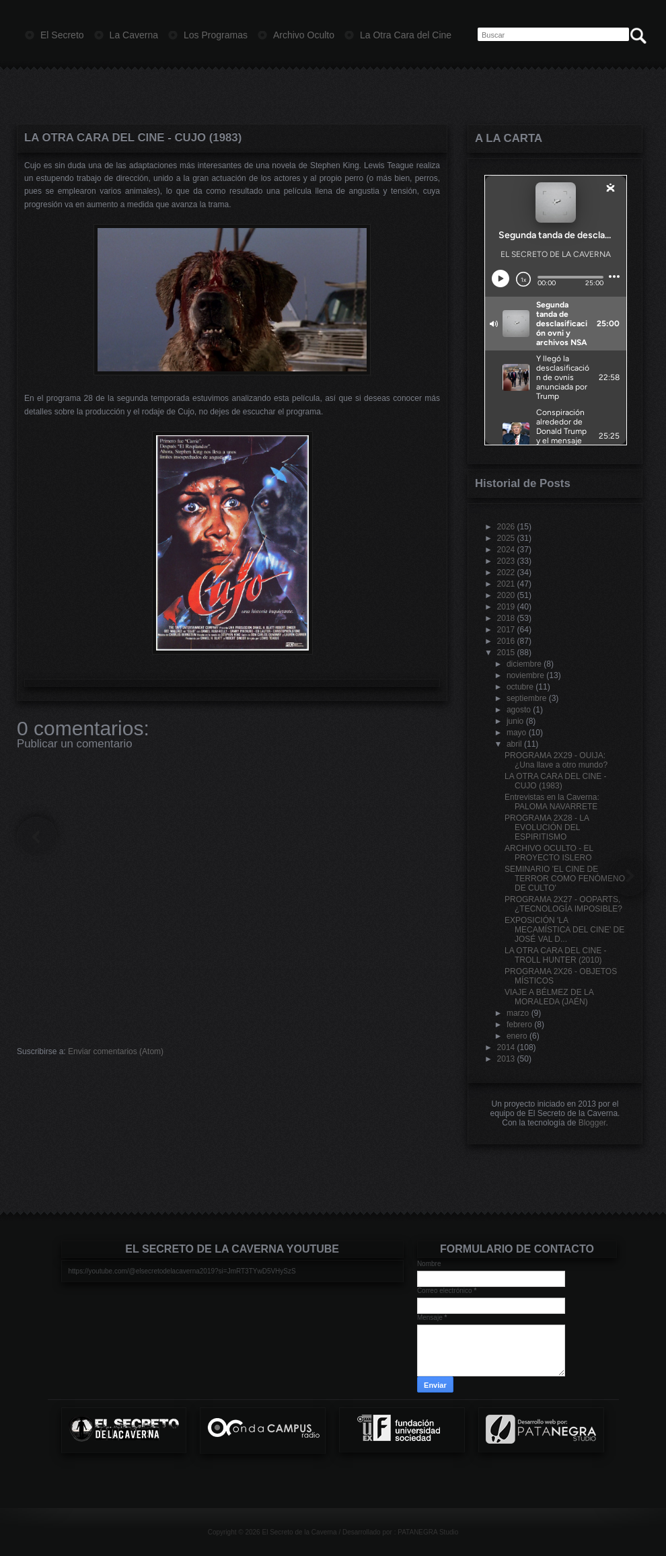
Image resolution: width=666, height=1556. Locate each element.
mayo (516, 732)
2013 (506, 1059)
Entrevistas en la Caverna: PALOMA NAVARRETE (552, 801)
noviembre (525, 675)
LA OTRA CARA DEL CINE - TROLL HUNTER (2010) (556, 955)
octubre (520, 687)
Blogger (592, 1122)
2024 (506, 549)
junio (515, 721)
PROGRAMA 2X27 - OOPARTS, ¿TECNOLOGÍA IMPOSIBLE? (563, 904)
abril (514, 744)
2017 (506, 629)
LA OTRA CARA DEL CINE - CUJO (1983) (133, 137)
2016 (506, 641)
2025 (506, 538)
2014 (506, 1047)
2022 (506, 572)
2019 (506, 607)
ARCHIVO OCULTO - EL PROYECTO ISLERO (549, 853)
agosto (519, 709)
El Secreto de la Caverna (299, 1532)
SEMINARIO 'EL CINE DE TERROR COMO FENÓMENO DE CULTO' (565, 878)
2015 (506, 652)
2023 (506, 561)
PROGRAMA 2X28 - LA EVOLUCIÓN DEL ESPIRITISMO (547, 827)
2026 (506, 526)
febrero (519, 1024)
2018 (506, 618)
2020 (506, 595)
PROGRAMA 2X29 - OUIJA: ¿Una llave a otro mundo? (556, 760)
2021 (506, 584)
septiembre (526, 698)
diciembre (524, 664)
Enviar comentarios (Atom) (115, 1051)
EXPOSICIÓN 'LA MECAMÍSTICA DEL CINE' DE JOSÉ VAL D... (564, 930)
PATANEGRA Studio (428, 1532)
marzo (518, 1013)
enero (517, 1036)
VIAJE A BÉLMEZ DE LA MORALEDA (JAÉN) (549, 997)
